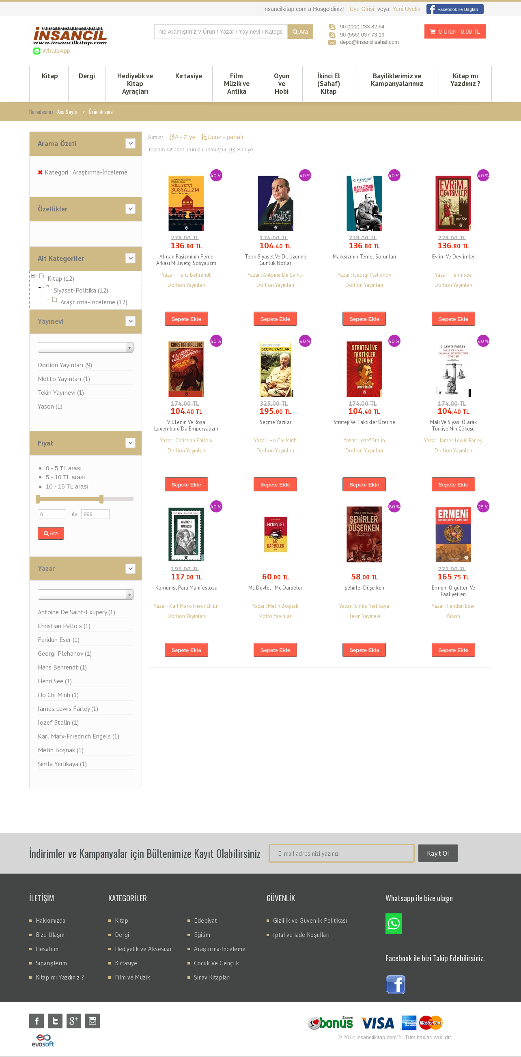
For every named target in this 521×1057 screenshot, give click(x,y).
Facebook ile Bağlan (452, 9)
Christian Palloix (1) (64, 626)
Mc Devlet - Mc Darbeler (275, 588)
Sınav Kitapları (212, 978)
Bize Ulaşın (50, 935)
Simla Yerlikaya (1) (62, 764)
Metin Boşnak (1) (61, 751)
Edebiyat (205, 921)
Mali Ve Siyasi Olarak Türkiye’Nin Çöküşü (453, 426)
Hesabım (47, 950)
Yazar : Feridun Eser (453, 606)
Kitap (50, 76)
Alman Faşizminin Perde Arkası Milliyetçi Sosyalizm (186, 260)
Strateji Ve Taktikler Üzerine (364, 423)
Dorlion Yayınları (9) (65, 366)
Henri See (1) (55, 682)
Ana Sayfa (67, 112)
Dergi (87, 76)
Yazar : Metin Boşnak (275, 606)
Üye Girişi (362, 9)
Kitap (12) (60, 279)
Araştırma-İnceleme (219, 950)
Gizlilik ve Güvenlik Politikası (310, 921)
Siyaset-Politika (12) (81, 291)
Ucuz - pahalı (222, 137)
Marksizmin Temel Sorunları (364, 257)
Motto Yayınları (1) (64, 379)
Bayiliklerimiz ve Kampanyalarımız (397, 80)
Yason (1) (50, 407)
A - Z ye (183, 137)
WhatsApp (55, 50)
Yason (453, 617)
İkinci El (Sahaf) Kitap (328, 84)
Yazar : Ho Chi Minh (275, 441)
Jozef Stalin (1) (58, 723)
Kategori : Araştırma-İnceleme (82, 173)
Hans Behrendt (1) (62, 668)
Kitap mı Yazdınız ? (465, 80)
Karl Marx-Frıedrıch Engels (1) (78, 737)
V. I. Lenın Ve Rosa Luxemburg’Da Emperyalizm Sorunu (186, 429)
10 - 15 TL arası (67, 487)
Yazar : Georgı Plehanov (364, 275)
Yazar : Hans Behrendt (186, 275)
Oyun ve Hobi (281, 84)
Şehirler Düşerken (364, 588)
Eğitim (202, 935)
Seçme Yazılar (275, 423)
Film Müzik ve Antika (237, 84)
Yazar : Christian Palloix (186, 441)
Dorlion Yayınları (186, 285)
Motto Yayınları (275, 617)
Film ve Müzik (132, 978)
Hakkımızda (50, 921)
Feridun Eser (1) (59, 640)
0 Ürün (453, 31)
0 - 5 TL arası (64, 468)
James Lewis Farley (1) (68, 709)
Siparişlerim (51, 964)
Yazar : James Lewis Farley (453, 441)
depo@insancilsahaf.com (369, 42)
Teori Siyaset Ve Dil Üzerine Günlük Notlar (275, 260)
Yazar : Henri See (453, 275)
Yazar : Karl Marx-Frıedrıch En (186, 606)
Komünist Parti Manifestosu (186, 588)
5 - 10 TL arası (65, 477)
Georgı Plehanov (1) (65, 654)
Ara (300, 31)
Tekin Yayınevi (364, 617)
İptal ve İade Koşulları (301, 935)
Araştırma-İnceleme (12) (93, 303)
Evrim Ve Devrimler (453, 257)
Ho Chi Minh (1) (58, 695)
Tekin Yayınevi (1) (61, 393)
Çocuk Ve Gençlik (216, 964)
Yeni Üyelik (406, 9)
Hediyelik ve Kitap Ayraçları (135, 84)
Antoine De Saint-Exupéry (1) (76, 613)
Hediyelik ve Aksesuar (143, 950)
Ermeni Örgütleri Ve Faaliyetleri (453, 591)
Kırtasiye (188, 76)
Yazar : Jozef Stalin (364, 441)
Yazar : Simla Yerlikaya (364, 606)
